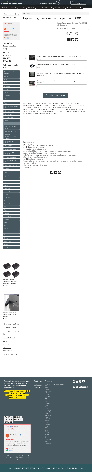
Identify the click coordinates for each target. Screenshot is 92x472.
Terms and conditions (44, 7)
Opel (5, 210)
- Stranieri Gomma (9, 328)
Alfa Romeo (7, 77)
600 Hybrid (8, 114)
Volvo (6, 244)
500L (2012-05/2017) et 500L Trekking (10, 136)
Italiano (4, 7)
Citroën (6, 89)
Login (69, 7)
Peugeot (6, 213)
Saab (5, 222)
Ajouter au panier (56, 95)
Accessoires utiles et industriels (10, 72)
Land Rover (7, 188)
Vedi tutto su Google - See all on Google (17, 456)
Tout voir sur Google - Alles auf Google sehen (17, 458)
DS (5, 98)
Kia (5, 182)
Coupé (7, 168)
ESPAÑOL (8, 422)
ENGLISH (17, 417)
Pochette (7, 247)
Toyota (6, 238)
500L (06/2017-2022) (10, 142)
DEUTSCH (8, 419)
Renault (6, 219)
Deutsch (22, 7)
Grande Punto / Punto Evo (9, 153)
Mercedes (7, 197)
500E (6, 120)
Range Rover (8, 216)
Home (36, 384)
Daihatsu (7, 95)
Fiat (24, 14)
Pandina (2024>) (10, 117)
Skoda (6, 228)
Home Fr (31, 7)
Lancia (6, 185)
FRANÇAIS (18, 419)
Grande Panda (9, 111)
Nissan (6, 207)
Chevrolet (7, 86)
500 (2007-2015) (10, 131)
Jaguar (6, 179)
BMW (6, 83)
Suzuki (6, 235)
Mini (5, 200)
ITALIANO (9, 417)
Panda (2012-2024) (11, 157)
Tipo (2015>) (9, 146)
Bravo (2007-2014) (11, 149)
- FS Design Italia (9, 338)
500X (28, 14)
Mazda (6, 194)
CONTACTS (59, 7)
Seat (5, 225)
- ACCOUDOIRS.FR (10, 354)
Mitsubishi (7, 204)
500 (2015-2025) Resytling (10, 127)
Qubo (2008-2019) (11, 165)
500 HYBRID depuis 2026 (11, 107)
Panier (77, 7)
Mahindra (7, 191)
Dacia (6, 92)
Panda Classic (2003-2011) (11, 161)
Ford (5, 172)
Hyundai (6, 176)
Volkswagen (7, 241)
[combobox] (73, 28)
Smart (6, 232)
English (13, 7)
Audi (5, 80)
